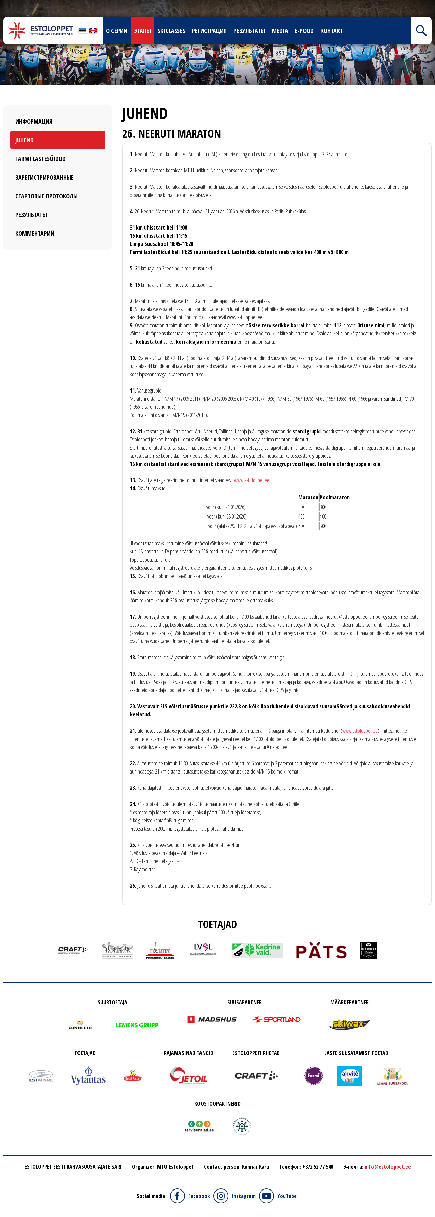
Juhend (24, 140)
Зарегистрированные (44, 177)
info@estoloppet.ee (388, 1166)
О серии (116, 30)
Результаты (249, 30)
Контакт (331, 30)
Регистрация (209, 30)
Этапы (142, 30)
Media (280, 30)
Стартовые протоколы (46, 196)
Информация (33, 121)
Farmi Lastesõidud (40, 159)
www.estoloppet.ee (251, 480)
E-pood (304, 30)
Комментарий (34, 233)
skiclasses (171, 30)
